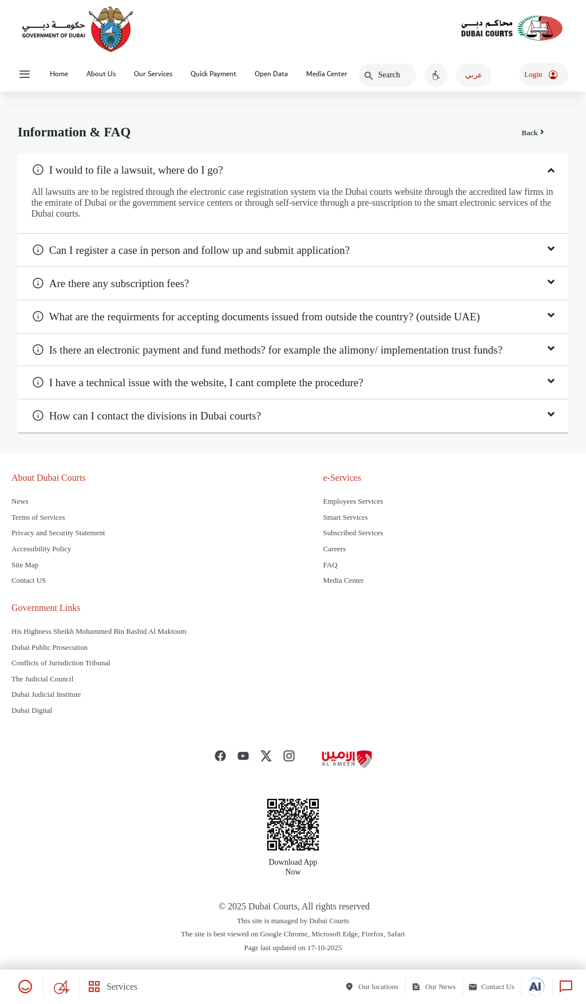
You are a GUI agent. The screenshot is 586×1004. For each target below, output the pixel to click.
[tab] (293, 170)
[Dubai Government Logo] (78, 28)
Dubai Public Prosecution (49, 647)
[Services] (108, 987)
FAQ (330, 564)
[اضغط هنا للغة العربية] (474, 75)
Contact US (28, 580)
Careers (334, 548)
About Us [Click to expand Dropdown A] (101, 74)
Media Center (343, 580)
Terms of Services (38, 517)
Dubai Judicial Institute (46, 694)
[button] (289, 170)
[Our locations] (375, 987)
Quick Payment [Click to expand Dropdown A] (213, 74)
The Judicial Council (42, 678)
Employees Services (353, 501)
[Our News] (436, 987)
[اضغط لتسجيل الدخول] (544, 74)
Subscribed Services (353, 532)
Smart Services (345, 517)
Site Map (24, 564)
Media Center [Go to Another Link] (326, 74)
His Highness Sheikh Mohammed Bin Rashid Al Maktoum (99, 631)
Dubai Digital (31, 710)
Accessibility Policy (41, 548)
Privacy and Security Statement (58, 532)
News (20, 501)
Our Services (153, 74)
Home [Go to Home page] (59, 74)
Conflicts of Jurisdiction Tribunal (61, 662)
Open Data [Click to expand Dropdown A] (271, 74)
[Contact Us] (495, 987)
